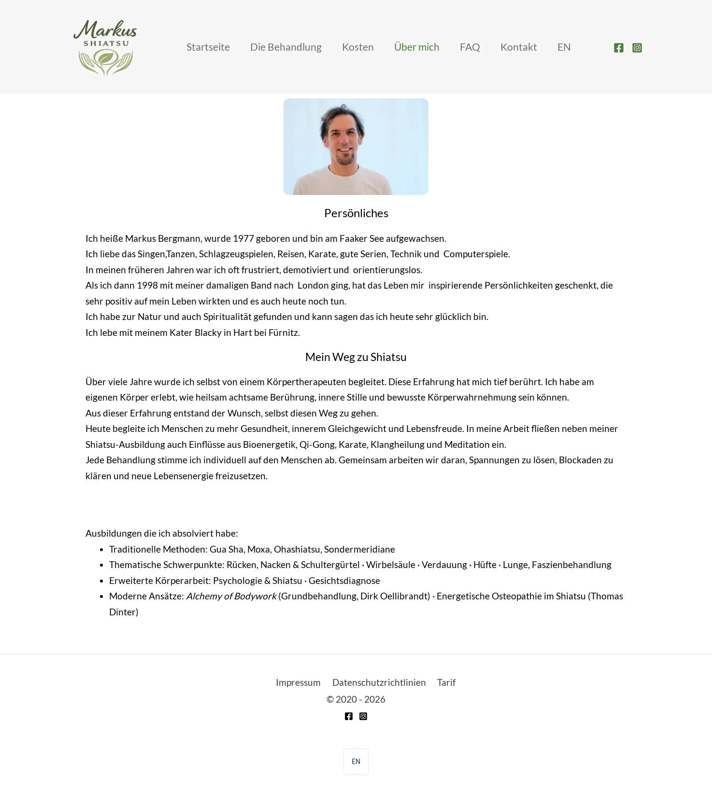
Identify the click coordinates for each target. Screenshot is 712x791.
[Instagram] (363, 717)
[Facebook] (348, 717)
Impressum (296, 683)
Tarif (449, 683)
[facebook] (620, 48)
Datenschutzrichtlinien (379, 683)
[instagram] (638, 48)
